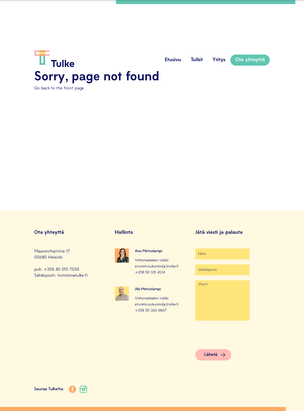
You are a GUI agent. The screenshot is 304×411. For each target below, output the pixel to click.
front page (74, 88)
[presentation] (225, 336)
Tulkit (197, 60)
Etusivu (173, 60)
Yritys (219, 60)
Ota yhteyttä (250, 60)
